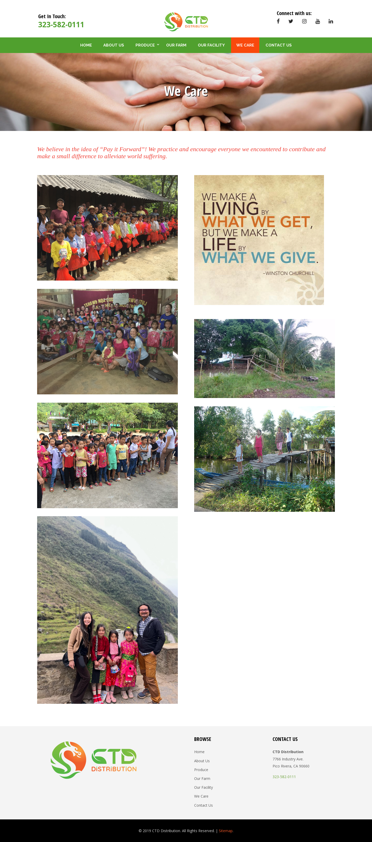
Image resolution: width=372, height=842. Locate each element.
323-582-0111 (61, 24)
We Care (245, 45)
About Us (113, 45)
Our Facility (211, 45)
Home (86, 45)
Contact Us (279, 45)
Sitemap (226, 830)
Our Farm (176, 45)
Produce (145, 45)
